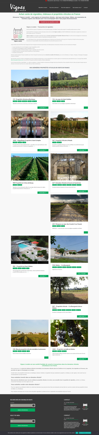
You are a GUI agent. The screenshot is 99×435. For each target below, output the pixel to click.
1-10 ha (24, 268)
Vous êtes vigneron (65, 7)
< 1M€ (28, 268)
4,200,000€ (82, 359)
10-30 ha (58, 101)
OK (77, 432)
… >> (34, 146)
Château (15, 142)
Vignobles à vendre (42, 7)
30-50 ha (29, 101)
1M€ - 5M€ (34, 101)
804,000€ (43, 276)
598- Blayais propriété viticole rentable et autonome (29, 349)
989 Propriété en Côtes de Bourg (23, 183)
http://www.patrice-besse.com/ (17, 60)
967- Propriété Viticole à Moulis (62, 140)
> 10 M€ (63, 101)
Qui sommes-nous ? (77, 7)
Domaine (15, 101)
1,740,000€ (82, 273)
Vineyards (25, 101)
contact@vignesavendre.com (72, 404)
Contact (86, 7)
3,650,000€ (82, 191)
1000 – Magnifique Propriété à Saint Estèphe (27, 140)
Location (12, 402)
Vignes (19, 101)
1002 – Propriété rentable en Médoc (63, 349)
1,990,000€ (82, 150)
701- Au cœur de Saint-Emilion (61, 99)
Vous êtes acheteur (53, 7)
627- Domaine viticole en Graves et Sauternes (66, 183)
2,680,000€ (82, 316)
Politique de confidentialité (85, 432)
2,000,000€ (42, 192)
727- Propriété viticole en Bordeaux (24, 99)
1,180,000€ (42, 107)
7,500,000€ (42, 150)
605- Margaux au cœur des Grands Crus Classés (67, 224)
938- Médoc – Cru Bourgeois (61, 265)
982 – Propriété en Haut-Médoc (23, 266)
